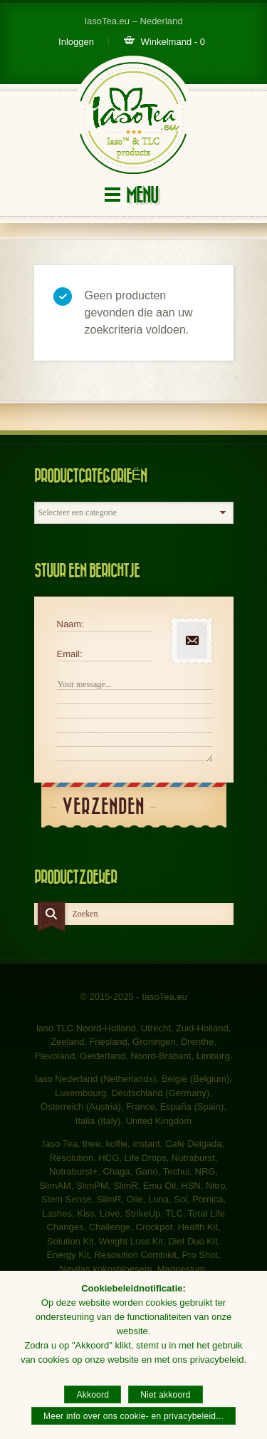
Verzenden (103, 807)
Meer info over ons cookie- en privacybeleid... (133, 1416)
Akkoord (92, 1395)
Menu (142, 195)
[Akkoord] (249, 1355)
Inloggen (76, 41)
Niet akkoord (165, 1395)
